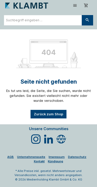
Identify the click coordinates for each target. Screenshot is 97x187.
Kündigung (55, 161)
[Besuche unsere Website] (61, 139)
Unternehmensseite (31, 157)
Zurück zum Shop (48, 114)
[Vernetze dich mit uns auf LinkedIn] (48, 139)
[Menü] (75, 5)
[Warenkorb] (86, 5)
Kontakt (39, 161)
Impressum (57, 157)
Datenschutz (77, 157)
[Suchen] (87, 20)
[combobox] (43, 20)
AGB (10, 157)
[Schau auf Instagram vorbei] (36, 139)
